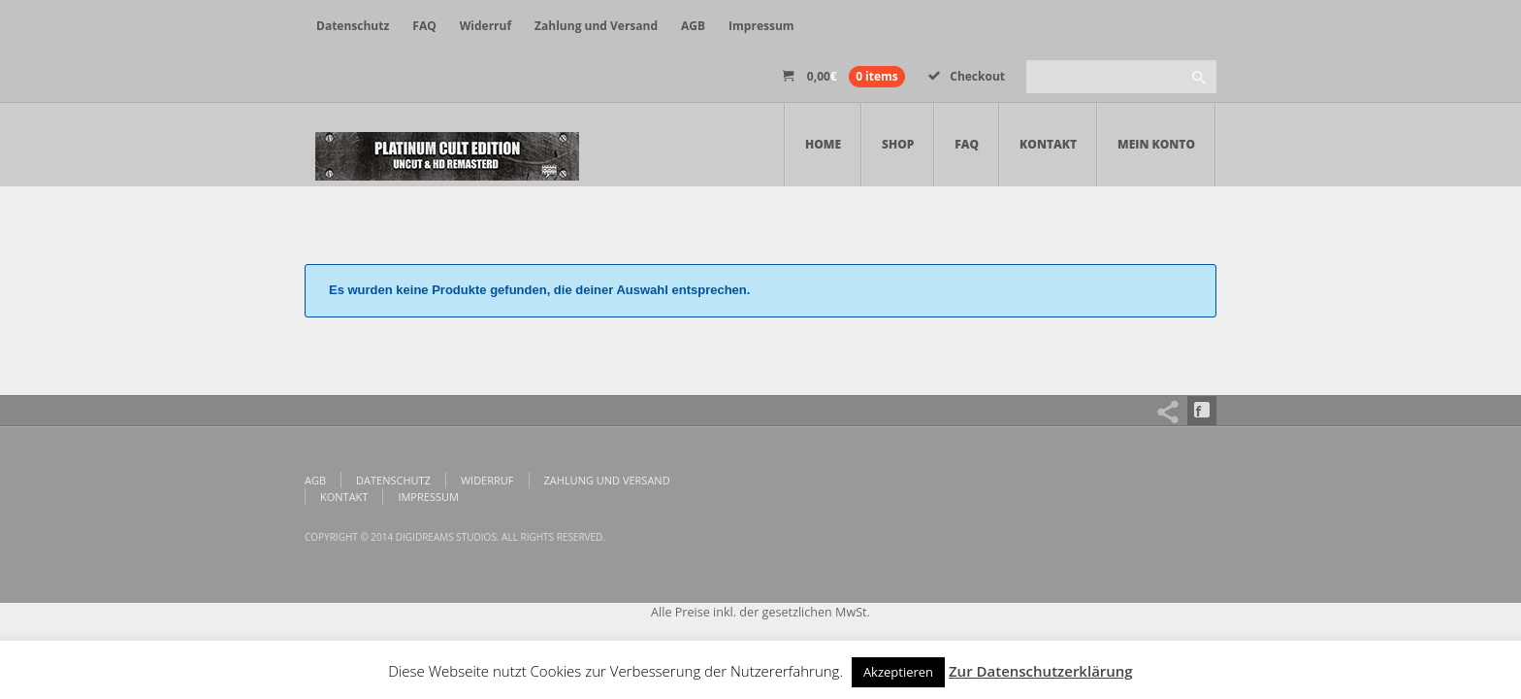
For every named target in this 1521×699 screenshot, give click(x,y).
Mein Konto (1156, 144)
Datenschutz (352, 25)
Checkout (966, 76)
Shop (898, 144)
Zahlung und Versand (596, 25)
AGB (693, 25)
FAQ (424, 25)
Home (823, 144)
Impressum (761, 25)
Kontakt (1048, 144)
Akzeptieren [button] (898, 672)
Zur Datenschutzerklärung (1041, 671)
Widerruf (485, 25)
